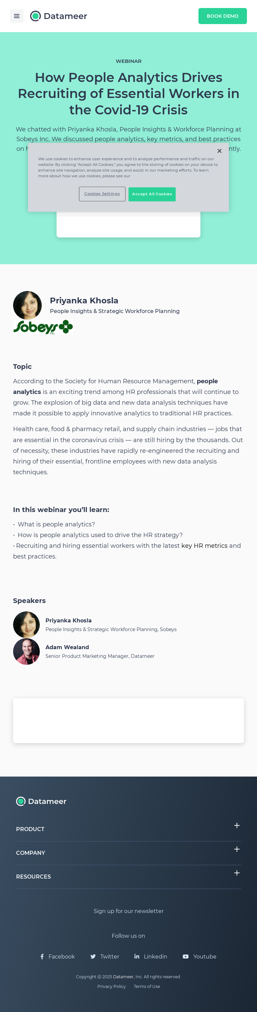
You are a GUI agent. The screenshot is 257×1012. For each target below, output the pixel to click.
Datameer (123, 976)
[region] (128, 177)
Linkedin (151, 956)
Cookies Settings (102, 193)
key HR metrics (204, 545)
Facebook (57, 956)
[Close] (219, 150)
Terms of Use (147, 986)
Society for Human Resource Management (129, 381)
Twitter (104, 956)
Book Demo (223, 16)
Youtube (200, 956)
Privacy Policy (111, 986)
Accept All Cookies (152, 194)
